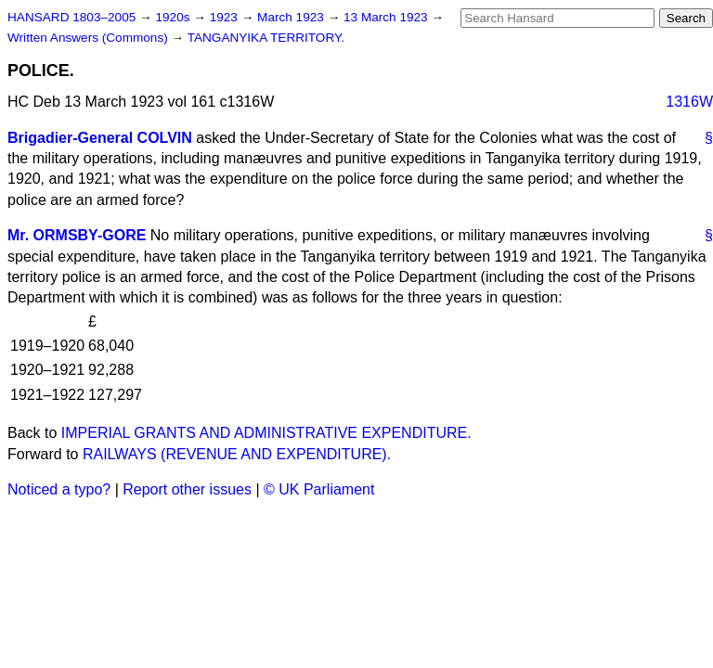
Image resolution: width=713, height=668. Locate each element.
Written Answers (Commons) (89, 38)
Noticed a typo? (58, 489)
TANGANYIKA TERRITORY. (266, 38)
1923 (225, 17)
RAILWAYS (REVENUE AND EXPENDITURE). (237, 454)
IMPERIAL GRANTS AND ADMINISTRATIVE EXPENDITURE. (266, 433)
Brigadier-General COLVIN (99, 138)
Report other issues (187, 489)
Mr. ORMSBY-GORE (76, 235)
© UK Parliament (319, 489)
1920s (174, 17)
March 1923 (292, 17)
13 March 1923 (387, 17)
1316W (689, 101)
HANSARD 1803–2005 (71, 17)
